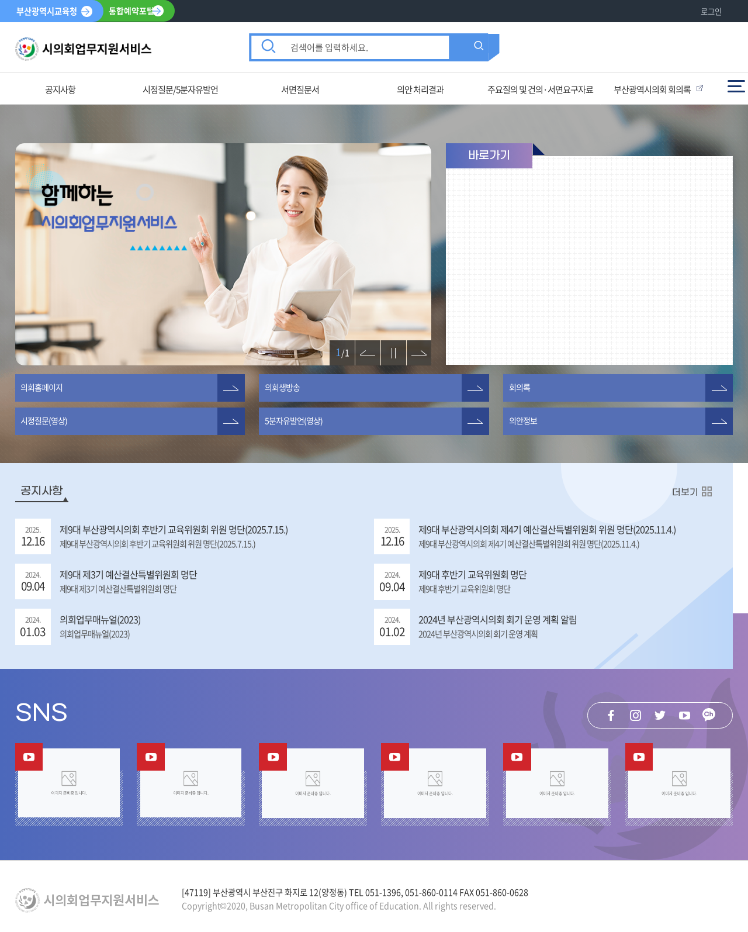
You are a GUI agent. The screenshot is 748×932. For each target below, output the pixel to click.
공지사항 (41, 491)
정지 (388, 346)
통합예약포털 (132, 11)
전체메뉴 (736, 86)
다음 (414, 346)
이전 (362, 346)
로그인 (711, 11)
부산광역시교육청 (46, 11)
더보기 (685, 492)
